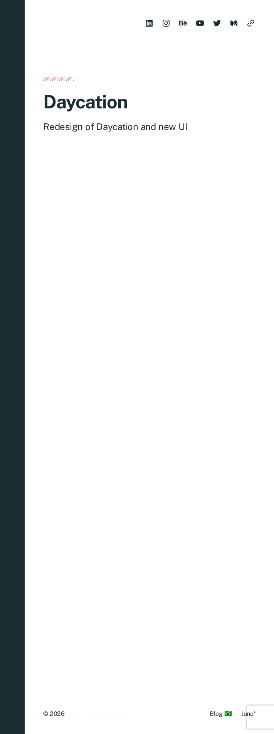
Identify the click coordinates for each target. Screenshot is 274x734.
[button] (12, 367)
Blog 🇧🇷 (221, 713)
